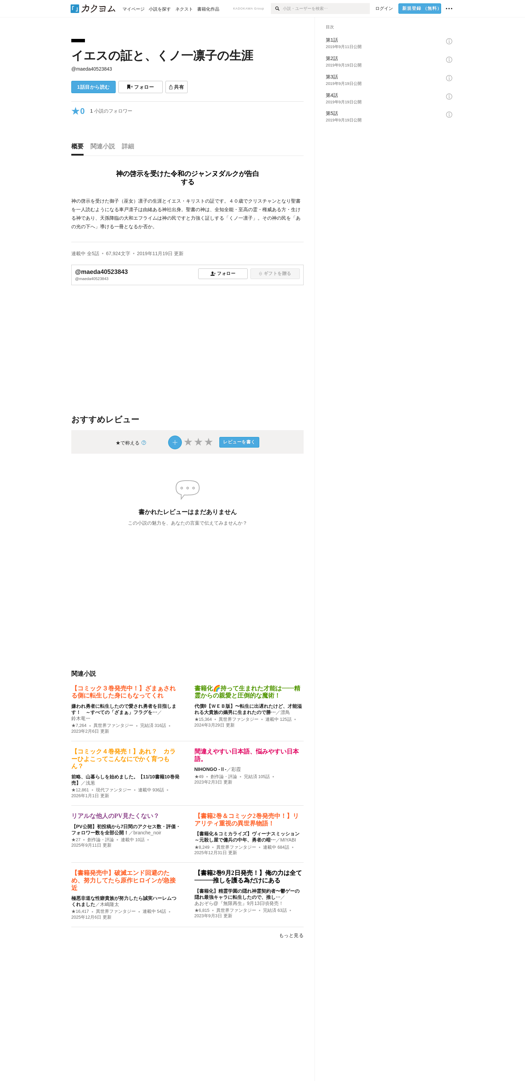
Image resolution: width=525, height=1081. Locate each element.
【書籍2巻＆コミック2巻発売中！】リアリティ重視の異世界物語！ (246, 820)
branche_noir (147, 832)
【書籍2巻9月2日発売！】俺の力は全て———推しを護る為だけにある (248, 877)
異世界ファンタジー (113, 725)
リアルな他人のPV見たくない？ (115, 816)
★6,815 (202, 910)
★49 (199, 776)
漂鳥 (285, 712)
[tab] (79, 148)
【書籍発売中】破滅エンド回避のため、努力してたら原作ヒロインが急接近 (123, 880)
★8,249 (202, 847)
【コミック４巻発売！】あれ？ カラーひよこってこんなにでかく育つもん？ (123, 759)
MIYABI (288, 840)
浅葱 (90, 783)
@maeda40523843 (91, 69)
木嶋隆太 (109, 904)
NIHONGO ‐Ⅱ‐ (210, 769)
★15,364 (203, 719)
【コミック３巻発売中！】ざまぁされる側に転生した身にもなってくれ (123, 692)
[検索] (277, 8)
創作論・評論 (223, 776)
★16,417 (80, 911)
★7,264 (79, 725)
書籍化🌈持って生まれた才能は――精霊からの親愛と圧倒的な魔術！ (247, 692)
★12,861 (80, 790)
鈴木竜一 (80, 718)
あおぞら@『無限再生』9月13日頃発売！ (239, 903)
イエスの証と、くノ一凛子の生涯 (162, 55)
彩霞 (236, 769)
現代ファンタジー (113, 790)
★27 (76, 839)
